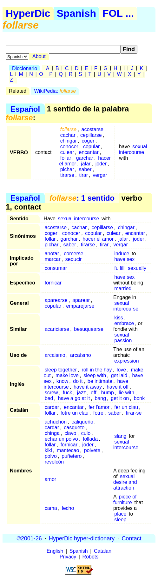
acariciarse (57, 329)
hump (107, 392)
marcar (53, 259)
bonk (139, 398)
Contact (131, 538)
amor (50, 479)
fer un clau (126, 407)
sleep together (61, 369)
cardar (52, 407)
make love (67, 375)
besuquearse (88, 329)
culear (67, 152)
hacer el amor (98, 239)
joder (101, 163)
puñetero (72, 456)
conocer (69, 146)
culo (85, 433)
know (62, 381)
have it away (88, 387)
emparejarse (80, 306)
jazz (81, 392)
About (39, 56)
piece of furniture (124, 499)
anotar (52, 253)
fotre (98, 413)
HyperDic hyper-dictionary (82, 538)
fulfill (119, 268)
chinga (52, 433)
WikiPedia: (55, 91)
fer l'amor (99, 407)
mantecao (68, 450)
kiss (118, 317)
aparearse (56, 300)
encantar (89, 152)
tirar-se (134, 413)
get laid (119, 375)
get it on (120, 398)
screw (51, 392)
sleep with (94, 375)
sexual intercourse (133, 149)
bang (100, 398)
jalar (85, 163)
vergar (100, 175)
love (121, 369)
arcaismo (55, 355)
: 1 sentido (82, 198)
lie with (126, 392)
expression (126, 361)
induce (121, 253)
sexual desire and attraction (125, 482)
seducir (73, 259)
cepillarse (91, 135)
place (120, 514)
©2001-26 (29, 538)
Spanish (76, 13)
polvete (92, 450)
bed (49, 398)
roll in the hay (97, 369)
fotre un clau (75, 413)
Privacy (68, 556)
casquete (74, 427)
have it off (117, 387)
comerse (73, 253)
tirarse (67, 175)
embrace (124, 323)
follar (65, 158)
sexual (121, 334)
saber (85, 169)
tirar (83, 175)
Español (25, 108)
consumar (56, 268)
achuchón (56, 421)
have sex (124, 259)
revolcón (54, 461)
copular (91, 146)
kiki (48, 450)
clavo (70, 433)
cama (51, 508)
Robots (90, 556)
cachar (68, 135)
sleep (120, 519)
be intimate (100, 381)
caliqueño (82, 421)
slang (120, 436)
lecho (68, 508)
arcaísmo (80, 355)
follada (90, 439)
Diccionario (24, 68)
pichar (67, 169)
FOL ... (118, 13)
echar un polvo (61, 439)
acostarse (92, 129)
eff (93, 392)
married (122, 288)
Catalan (102, 551)
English (55, 551)
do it (77, 381)
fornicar (53, 282)
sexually (137, 268)
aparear (81, 300)
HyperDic (28, 13)
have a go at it (74, 398)
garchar (84, 158)
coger (88, 141)
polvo (51, 456)
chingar (68, 141)
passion (123, 340)
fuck (67, 392)
